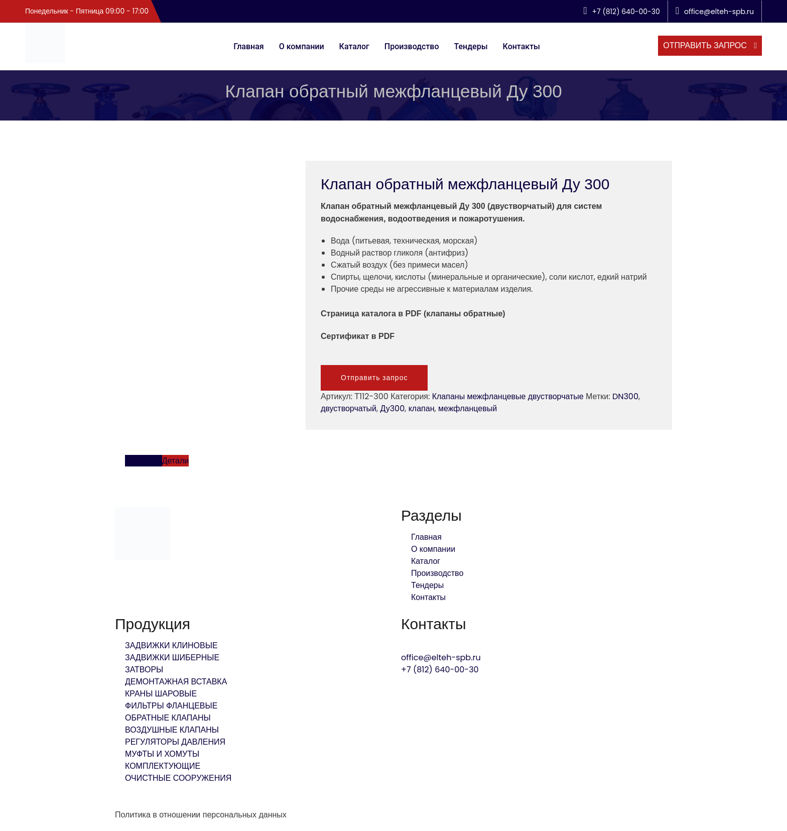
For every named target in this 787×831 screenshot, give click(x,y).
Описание (143, 460)
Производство (411, 46)
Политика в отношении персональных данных (201, 814)
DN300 (625, 396)
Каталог (354, 46)
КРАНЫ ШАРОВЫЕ (161, 693)
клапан (422, 408)
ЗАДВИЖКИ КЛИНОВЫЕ (171, 645)
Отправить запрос (374, 378)
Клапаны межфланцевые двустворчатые (508, 396)
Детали (175, 460)
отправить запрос (706, 45)
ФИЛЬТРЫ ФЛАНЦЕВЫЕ (171, 705)
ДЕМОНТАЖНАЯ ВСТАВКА (176, 681)
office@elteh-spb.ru (441, 657)
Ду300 (392, 408)
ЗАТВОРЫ (144, 669)
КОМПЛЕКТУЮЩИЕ (162, 766)
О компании (301, 46)
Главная (248, 46)
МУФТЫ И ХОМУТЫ (162, 754)
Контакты (521, 46)
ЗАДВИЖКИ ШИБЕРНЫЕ (172, 657)
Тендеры (471, 46)
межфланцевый (467, 408)
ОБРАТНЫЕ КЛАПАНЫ (168, 718)
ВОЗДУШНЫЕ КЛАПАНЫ (172, 730)
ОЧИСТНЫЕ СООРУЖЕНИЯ (178, 778)
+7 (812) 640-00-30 (440, 669)
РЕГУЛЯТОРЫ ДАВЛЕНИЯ (175, 742)
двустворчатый (348, 408)
